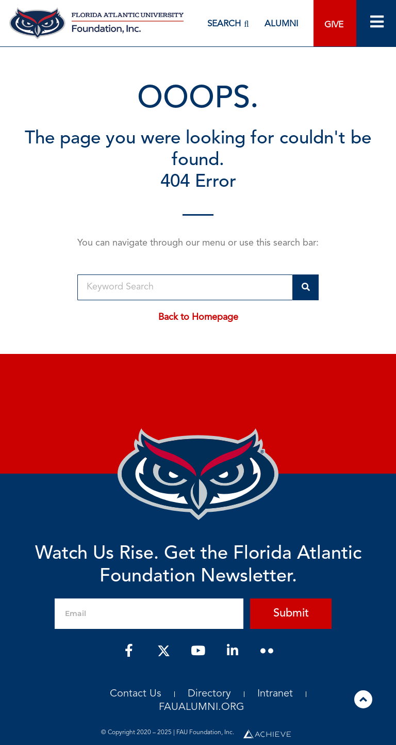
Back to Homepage (198, 317)
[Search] (306, 287)
